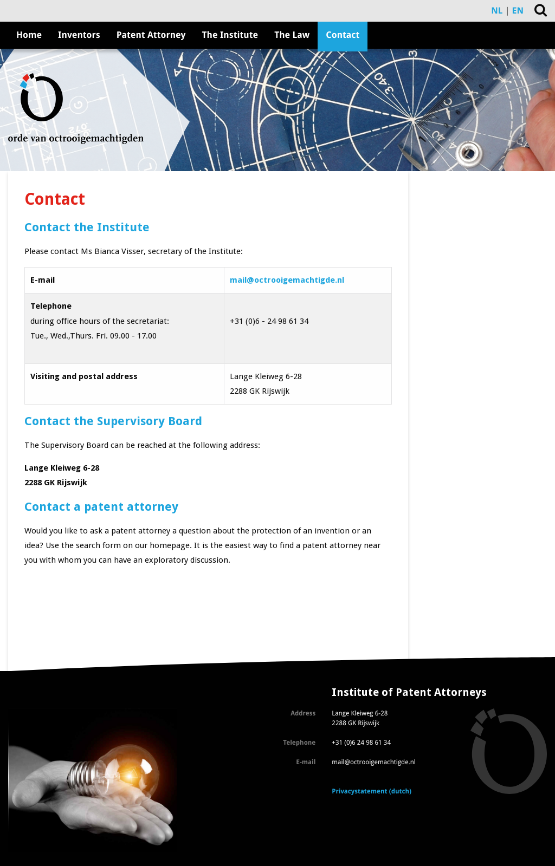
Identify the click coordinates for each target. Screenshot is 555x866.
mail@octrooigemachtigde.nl (287, 280)
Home (29, 35)
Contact (342, 35)
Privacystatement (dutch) (371, 791)
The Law (291, 35)
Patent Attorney (151, 35)
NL (496, 10)
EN (518, 10)
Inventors (79, 35)
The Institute (230, 35)
